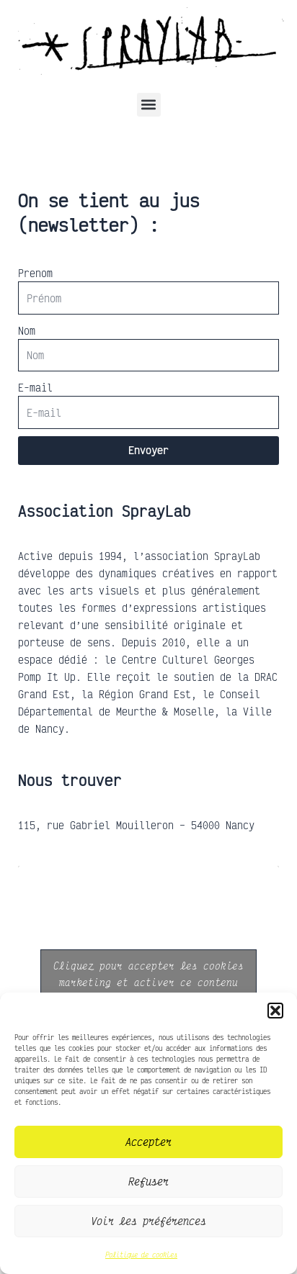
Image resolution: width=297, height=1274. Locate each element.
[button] (275, 1010)
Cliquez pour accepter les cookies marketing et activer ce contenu (148, 973)
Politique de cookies (141, 1254)
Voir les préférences (148, 1220)
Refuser (148, 1181)
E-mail (35, 387)
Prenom (35, 272)
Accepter (148, 1141)
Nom (26, 330)
